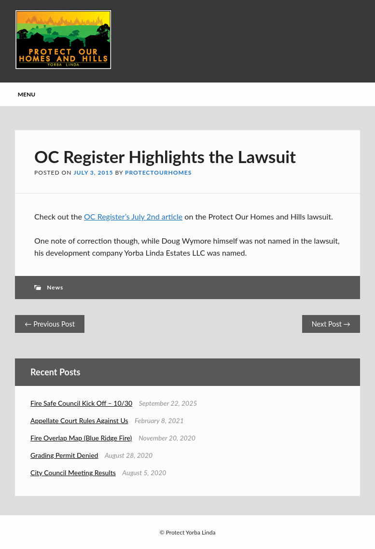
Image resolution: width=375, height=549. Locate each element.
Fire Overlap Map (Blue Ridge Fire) (81, 438)
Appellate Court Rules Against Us (79, 420)
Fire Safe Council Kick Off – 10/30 (81, 403)
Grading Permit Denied (64, 455)
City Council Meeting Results (73, 472)
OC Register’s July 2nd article (133, 216)
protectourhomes (158, 172)
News (55, 287)
